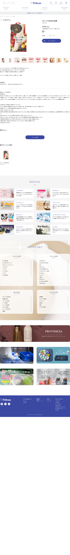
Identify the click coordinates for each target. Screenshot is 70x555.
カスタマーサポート (59, 399)
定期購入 (41, 296)
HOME (1, 16)
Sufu (40, 264)
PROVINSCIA (42, 260)
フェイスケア (5, 266)
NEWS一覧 (49, 400)
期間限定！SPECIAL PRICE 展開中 (34, 13)
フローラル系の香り (6, 296)
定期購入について (39, 400)
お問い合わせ (57, 400)
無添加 (40, 302)
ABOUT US (25, 400)
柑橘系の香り (5, 298)
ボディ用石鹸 (13, 16)
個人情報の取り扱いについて (60, 408)
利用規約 (57, 410)
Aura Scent (42, 266)
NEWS (48, 399)
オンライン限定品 (42, 298)
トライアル (41, 300)
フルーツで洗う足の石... (5, 162)
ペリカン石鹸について (27, 399)
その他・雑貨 (5, 275)
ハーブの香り (5, 302)
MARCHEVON (42, 283)
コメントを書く (35, 137)
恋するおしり (42, 279)
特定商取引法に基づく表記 (60, 406)
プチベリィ (41, 275)
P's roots (41, 273)
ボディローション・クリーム (8, 264)
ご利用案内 (57, 402)
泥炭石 (40, 277)
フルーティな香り (6, 300)
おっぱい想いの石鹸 (43, 281)
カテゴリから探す (6, 16)
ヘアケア (4, 273)
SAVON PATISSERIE (43, 262)
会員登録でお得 (58, 405)
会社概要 (24, 402)
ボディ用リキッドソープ (7, 262)
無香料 (4, 311)
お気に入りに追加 (43, 31)
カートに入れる (51, 41)
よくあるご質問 (58, 403)
